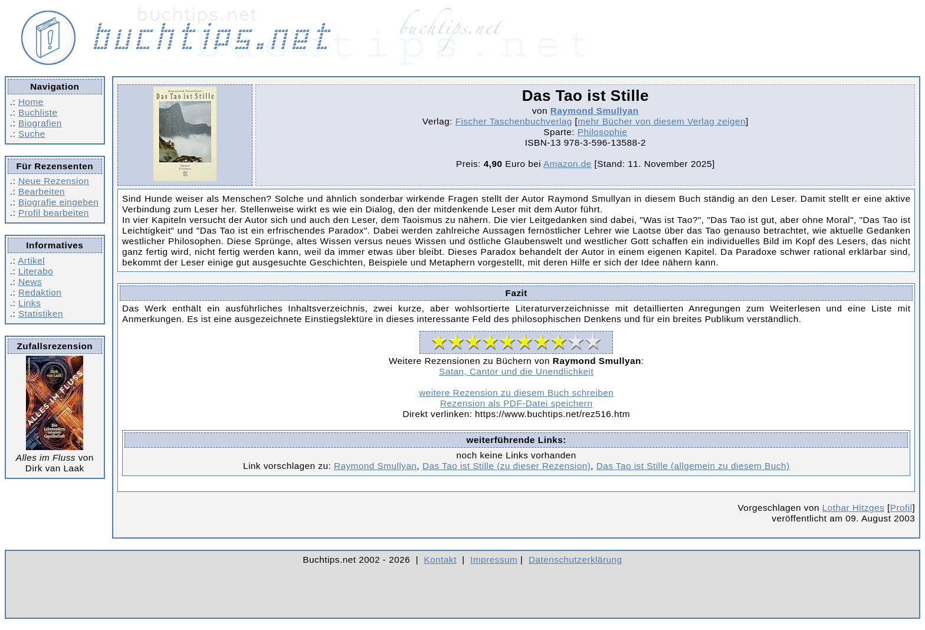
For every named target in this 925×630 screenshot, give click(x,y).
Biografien (40, 123)
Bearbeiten (41, 191)
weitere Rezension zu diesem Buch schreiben (516, 393)
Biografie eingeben (58, 202)
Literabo (35, 271)
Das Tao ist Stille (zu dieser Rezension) (506, 466)
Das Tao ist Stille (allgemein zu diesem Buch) (693, 466)
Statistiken (40, 314)
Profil (901, 508)
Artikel (31, 260)
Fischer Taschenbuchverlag (513, 121)
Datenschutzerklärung (575, 559)
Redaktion (39, 292)
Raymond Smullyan (594, 111)
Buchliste (37, 112)
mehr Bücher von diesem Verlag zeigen (662, 121)
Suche (31, 134)
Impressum (493, 559)
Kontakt (440, 559)
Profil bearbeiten (53, 213)
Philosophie (602, 132)
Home (31, 102)
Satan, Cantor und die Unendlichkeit (516, 371)
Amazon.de (567, 164)
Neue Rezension (53, 181)
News (30, 282)
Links (29, 303)
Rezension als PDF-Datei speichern (516, 403)
